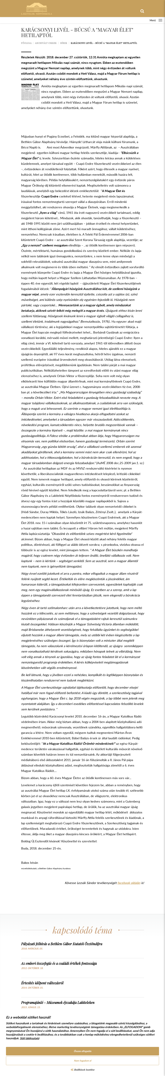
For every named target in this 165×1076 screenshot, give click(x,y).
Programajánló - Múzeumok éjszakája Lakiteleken (58, 1002)
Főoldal (26, 43)
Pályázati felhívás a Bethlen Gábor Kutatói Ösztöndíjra (61, 943)
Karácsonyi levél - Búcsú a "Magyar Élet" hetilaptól (104, 43)
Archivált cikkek (46, 43)
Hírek (63, 43)
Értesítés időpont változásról (42, 983)
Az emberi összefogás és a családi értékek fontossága (59, 963)
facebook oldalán (128, 883)
